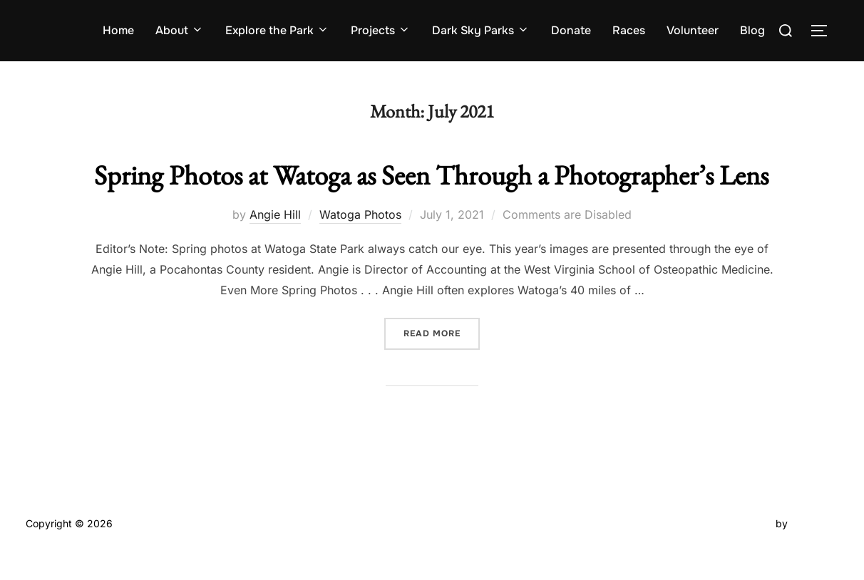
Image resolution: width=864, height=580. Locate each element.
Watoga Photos (360, 244)
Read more (441, 362)
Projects (381, 30)
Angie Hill (275, 244)
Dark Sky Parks (481, 30)
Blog (752, 30)
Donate (571, 30)
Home (118, 30)
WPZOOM (814, 553)
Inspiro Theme (739, 553)
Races (628, 30)
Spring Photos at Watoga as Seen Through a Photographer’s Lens (431, 189)
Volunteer (693, 30)
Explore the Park (277, 30)
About (179, 30)
